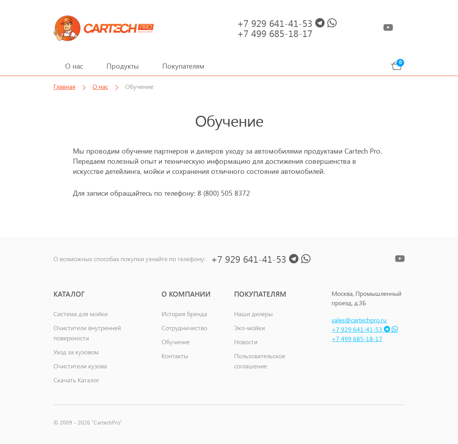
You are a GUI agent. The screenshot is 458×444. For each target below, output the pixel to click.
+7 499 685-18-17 (357, 338)
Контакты (175, 356)
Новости (245, 342)
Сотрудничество (184, 328)
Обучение (176, 342)
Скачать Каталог (76, 380)
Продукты (123, 66)
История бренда (184, 314)
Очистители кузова (80, 366)
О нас (74, 66)
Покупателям (183, 66)
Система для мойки (80, 314)
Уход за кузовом (76, 352)
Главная (64, 86)
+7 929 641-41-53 (365, 329)
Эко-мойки (249, 328)
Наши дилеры (253, 314)
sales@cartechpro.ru (359, 320)
